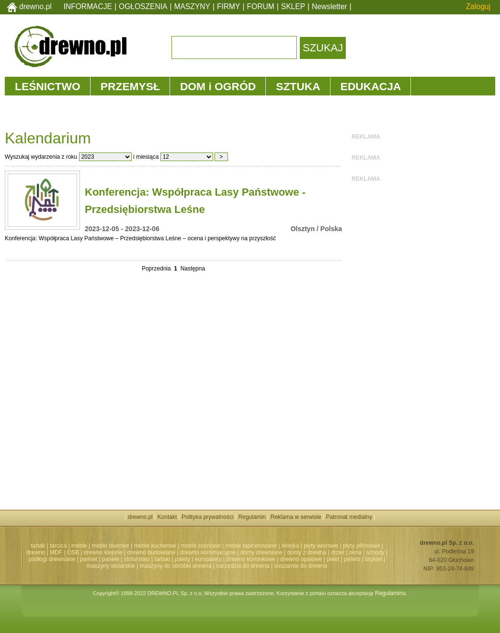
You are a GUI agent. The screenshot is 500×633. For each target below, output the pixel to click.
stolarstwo (137, 559)
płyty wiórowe (321, 545)
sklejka (290, 545)
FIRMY (228, 6)
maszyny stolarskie (111, 566)
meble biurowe (110, 545)
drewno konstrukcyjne (208, 552)
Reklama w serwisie (296, 517)
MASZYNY (192, 6)
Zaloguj (478, 6)
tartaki (162, 559)
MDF (56, 552)
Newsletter (329, 6)
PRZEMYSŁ (130, 86)
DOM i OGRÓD (218, 86)
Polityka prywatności (208, 517)
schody (375, 552)
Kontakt (167, 517)
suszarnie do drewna (300, 566)
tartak (38, 545)
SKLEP (293, 6)
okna (355, 552)
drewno (35, 552)
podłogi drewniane (52, 559)
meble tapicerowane (250, 545)
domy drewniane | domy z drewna (283, 552)
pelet (333, 559)
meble (79, 545)
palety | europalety (198, 559)
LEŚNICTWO (47, 86)
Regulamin (252, 517)
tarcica (58, 545)
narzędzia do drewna (242, 566)
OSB (73, 552)
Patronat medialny (349, 517)
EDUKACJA (371, 86)
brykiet (373, 559)
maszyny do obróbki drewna (175, 566)
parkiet (88, 559)
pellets (352, 559)
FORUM (260, 6)
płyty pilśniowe (361, 545)
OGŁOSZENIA (143, 6)
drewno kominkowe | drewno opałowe (274, 559)
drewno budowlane (151, 552)
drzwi (337, 552)
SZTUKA (298, 86)
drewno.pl (35, 6)
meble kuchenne (155, 545)
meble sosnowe (200, 545)
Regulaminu (390, 593)
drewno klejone (103, 552)
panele (110, 559)
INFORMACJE (88, 6)
